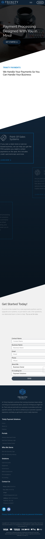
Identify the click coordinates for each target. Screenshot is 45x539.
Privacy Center (7, 514)
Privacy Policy (34, 523)
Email (37, 351)
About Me (38, 364)
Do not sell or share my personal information (27, 514)
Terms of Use (40, 523)
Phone (37, 358)
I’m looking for (40, 371)
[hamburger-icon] (31, 2)
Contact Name (40, 338)
